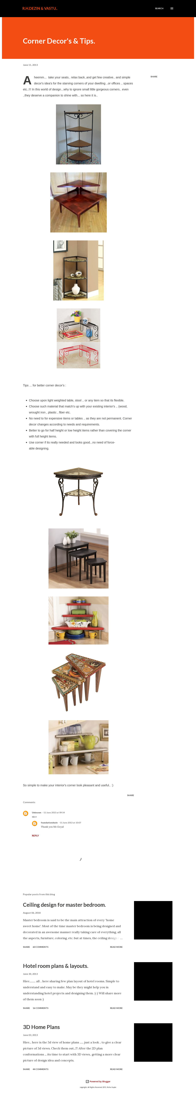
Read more (116, 947)
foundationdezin (49, 822)
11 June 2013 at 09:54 (54, 812)
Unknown (36, 812)
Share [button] (154, 76)
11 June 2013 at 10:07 (70, 822)
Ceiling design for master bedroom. (64, 904)
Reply (35, 835)
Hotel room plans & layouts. (55, 965)
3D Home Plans (41, 1027)
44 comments (40, 1069)
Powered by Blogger (98, 1081)
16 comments (40, 1008)
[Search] (159, 8)
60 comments (40, 947)
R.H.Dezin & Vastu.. (39, 8)
